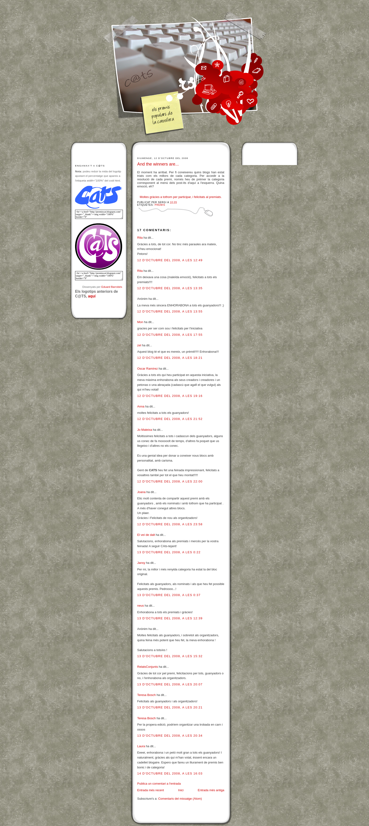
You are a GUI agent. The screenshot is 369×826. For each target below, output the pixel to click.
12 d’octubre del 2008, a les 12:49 (170, 260)
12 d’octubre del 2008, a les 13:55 (170, 311)
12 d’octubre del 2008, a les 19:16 (170, 396)
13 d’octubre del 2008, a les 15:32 (170, 656)
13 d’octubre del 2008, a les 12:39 (170, 618)
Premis (160, 205)
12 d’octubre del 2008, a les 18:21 (170, 358)
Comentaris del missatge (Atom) (180, 798)
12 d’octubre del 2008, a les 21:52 (170, 419)
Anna (140, 406)
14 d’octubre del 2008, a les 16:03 (170, 773)
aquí (92, 296)
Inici (181, 790)
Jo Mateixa (144, 429)
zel (139, 345)
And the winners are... (158, 164)
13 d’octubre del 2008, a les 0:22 (169, 552)
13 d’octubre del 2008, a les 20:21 (170, 707)
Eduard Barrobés (111, 286)
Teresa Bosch (146, 695)
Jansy (141, 563)
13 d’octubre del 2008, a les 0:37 (169, 595)
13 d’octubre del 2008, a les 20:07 (170, 684)
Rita (140, 237)
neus (140, 605)
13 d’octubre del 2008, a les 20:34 (170, 735)
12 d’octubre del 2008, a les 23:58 (170, 524)
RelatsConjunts (147, 666)
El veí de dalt (146, 535)
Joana (141, 492)
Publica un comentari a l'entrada (159, 783)
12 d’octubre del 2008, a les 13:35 (170, 288)
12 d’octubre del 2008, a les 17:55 (170, 334)
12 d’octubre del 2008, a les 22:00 (170, 481)
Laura (141, 746)
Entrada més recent (150, 790)
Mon (140, 322)
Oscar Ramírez (147, 368)
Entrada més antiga (211, 790)
